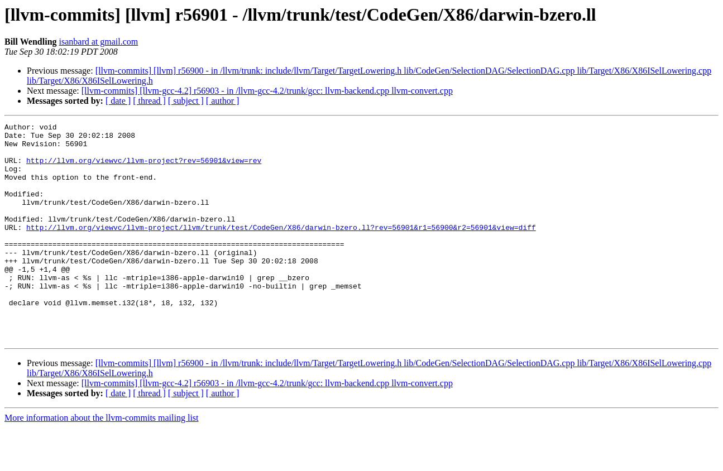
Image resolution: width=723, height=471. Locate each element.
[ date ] (118, 100)
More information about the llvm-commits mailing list (101, 461)
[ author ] (223, 100)
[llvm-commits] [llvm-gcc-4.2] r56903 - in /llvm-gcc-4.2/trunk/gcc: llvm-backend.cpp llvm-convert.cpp (267, 90)
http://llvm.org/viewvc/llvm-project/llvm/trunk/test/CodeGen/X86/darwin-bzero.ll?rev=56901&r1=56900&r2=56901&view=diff (281, 249)
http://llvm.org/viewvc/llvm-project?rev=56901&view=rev (143, 169)
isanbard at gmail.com (98, 41)
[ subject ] (186, 100)
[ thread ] (149, 100)
